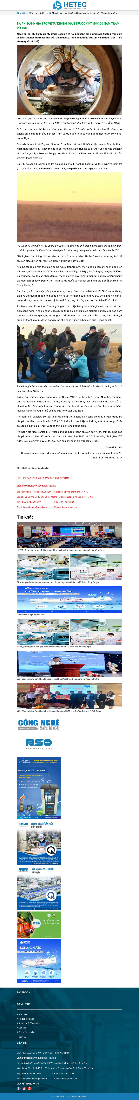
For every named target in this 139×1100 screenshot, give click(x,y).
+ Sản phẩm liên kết (26, 1032)
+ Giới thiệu (22, 1014)
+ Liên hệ (21, 1037)
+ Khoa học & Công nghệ (28, 1023)
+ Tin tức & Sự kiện (25, 1019)
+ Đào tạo (21, 1028)
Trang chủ (22, 13)
